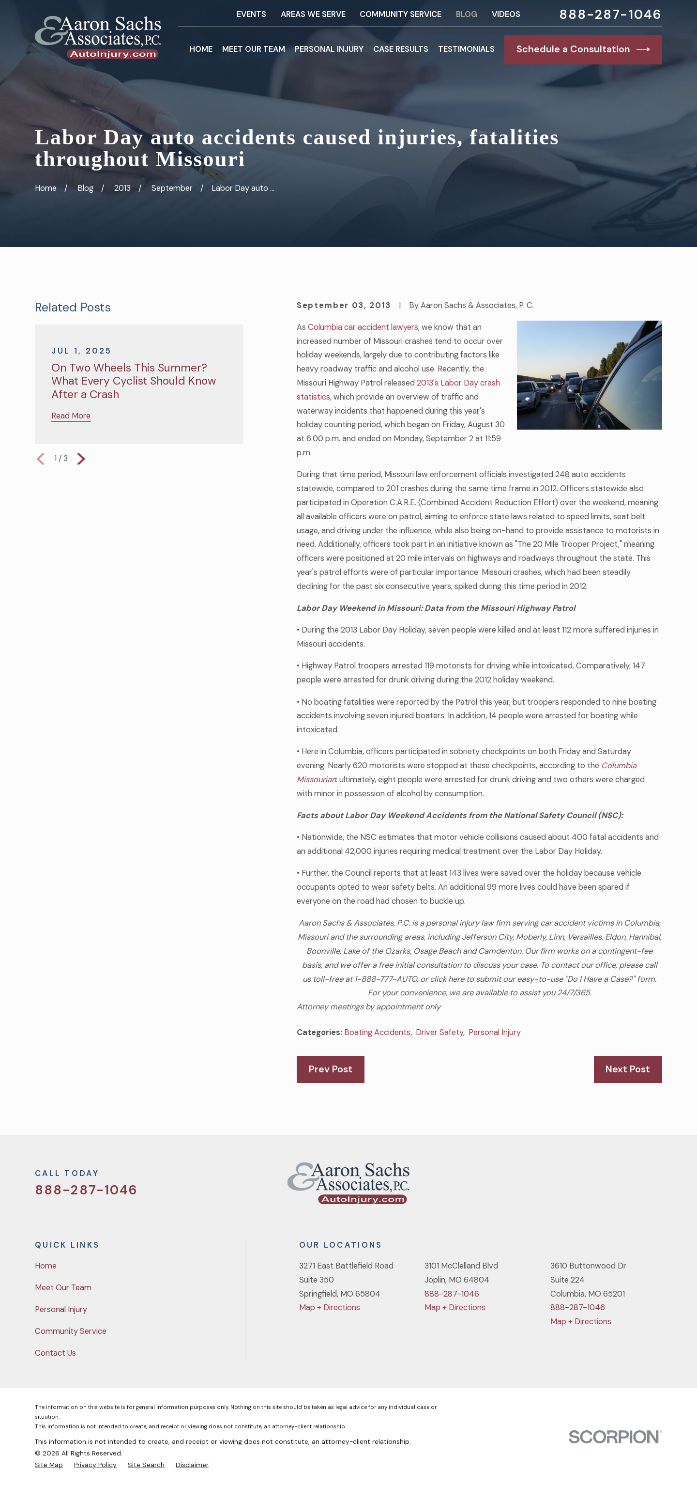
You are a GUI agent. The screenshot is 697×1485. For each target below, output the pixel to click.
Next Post (628, 1069)
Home (46, 1266)
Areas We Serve (313, 14)
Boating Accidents (377, 1032)
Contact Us (55, 1353)
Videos (506, 14)
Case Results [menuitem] (400, 49)
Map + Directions (329, 1307)
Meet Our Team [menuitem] (253, 49)
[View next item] (81, 458)
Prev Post (330, 1069)
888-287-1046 (610, 14)
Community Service (400, 14)
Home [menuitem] (201, 49)
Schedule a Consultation (583, 49)
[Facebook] (605, 1187)
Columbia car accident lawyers (363, 327)
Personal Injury (495, 1032)
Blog (466, 14)
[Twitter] (580, 1187)
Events (251, 14)
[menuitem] (49, 1464)
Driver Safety (439, 1032)
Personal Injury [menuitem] (329, 49)
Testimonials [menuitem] (466, 49)
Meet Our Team (63, 1288)
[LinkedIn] (656, 1187)
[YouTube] (631, 1187)
